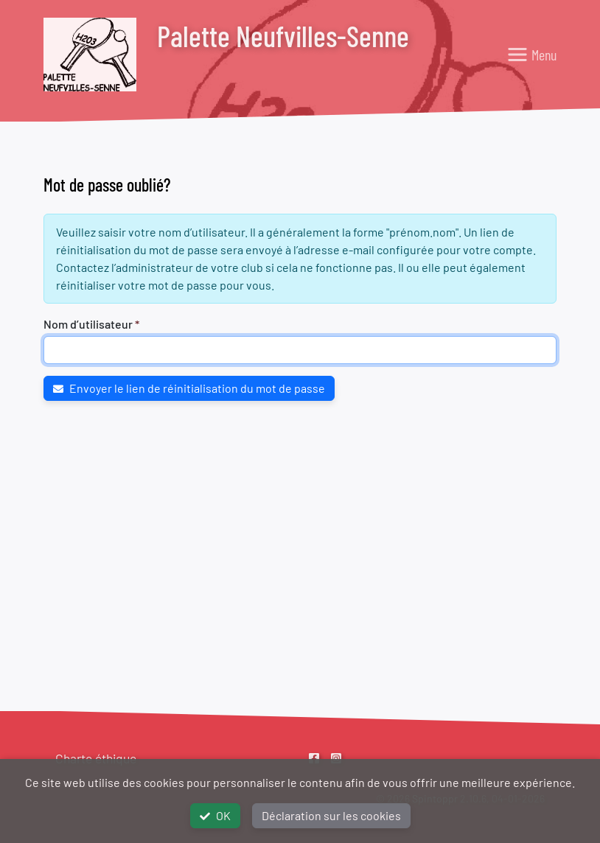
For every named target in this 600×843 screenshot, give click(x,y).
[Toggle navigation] (531, 55)
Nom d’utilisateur (88, 324)
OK (215, 815)
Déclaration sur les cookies (331, 815)
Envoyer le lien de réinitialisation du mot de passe (189, 388)
